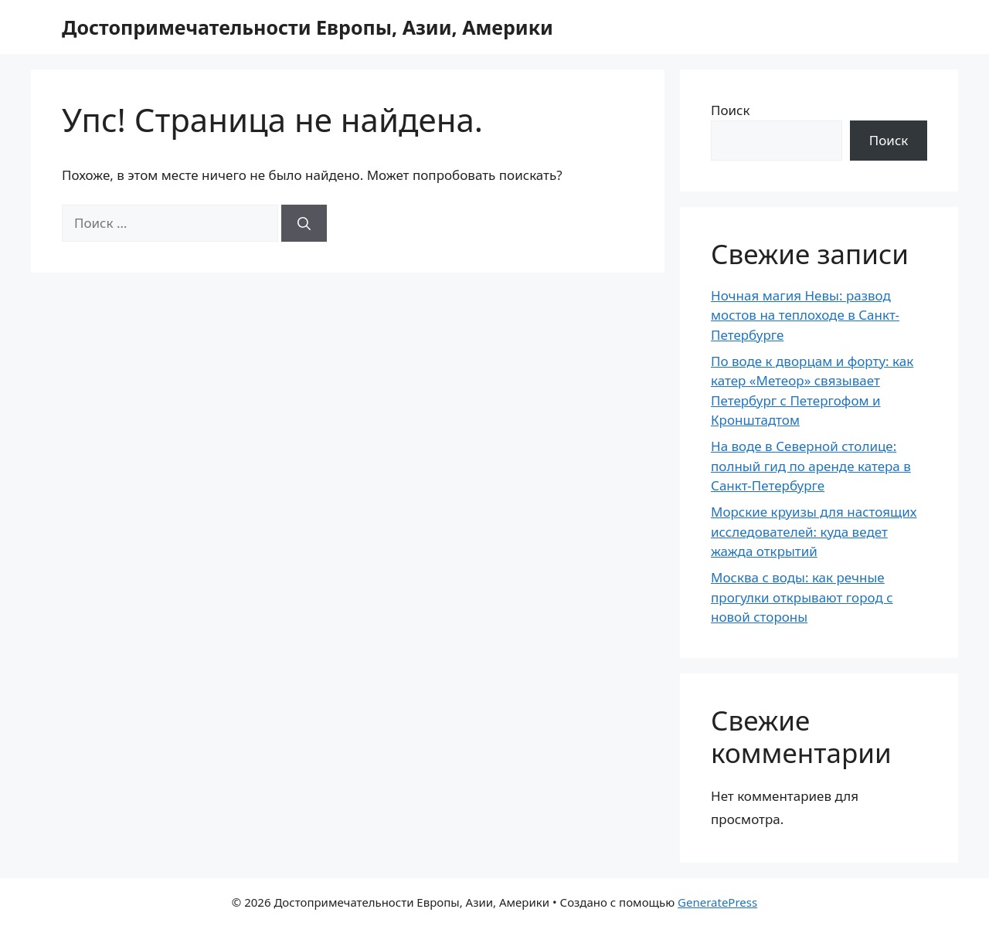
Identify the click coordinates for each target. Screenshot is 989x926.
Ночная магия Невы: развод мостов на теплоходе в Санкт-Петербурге (805, 315)
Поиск (730, 110)
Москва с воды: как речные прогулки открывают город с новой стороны (802, 597)
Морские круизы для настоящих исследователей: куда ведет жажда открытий (813, 531)
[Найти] (304, 223)
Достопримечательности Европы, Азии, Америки (307, 27)
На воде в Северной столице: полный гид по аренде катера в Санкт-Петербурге (811, 465)
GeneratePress (717, 902)
